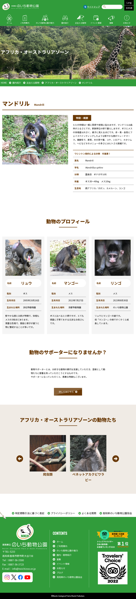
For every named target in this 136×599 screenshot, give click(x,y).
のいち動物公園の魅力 (45, 23)
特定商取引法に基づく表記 (29, 513)
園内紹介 (65, 23)
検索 (104, 6)
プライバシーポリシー (63, 513)
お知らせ (126, 23)
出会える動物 (80, 23)
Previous (19, 458)
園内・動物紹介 (64, 554)
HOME (4, 82)
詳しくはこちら (66, 391)
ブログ (60, 572)
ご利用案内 (24, 23)
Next (115, 458)
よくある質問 (89, 513)
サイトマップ (93, 6)
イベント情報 (95, 23)
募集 (111, 23)
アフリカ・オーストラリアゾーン (61, 82)
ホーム (9, 23)
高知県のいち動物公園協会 (117, 513)
